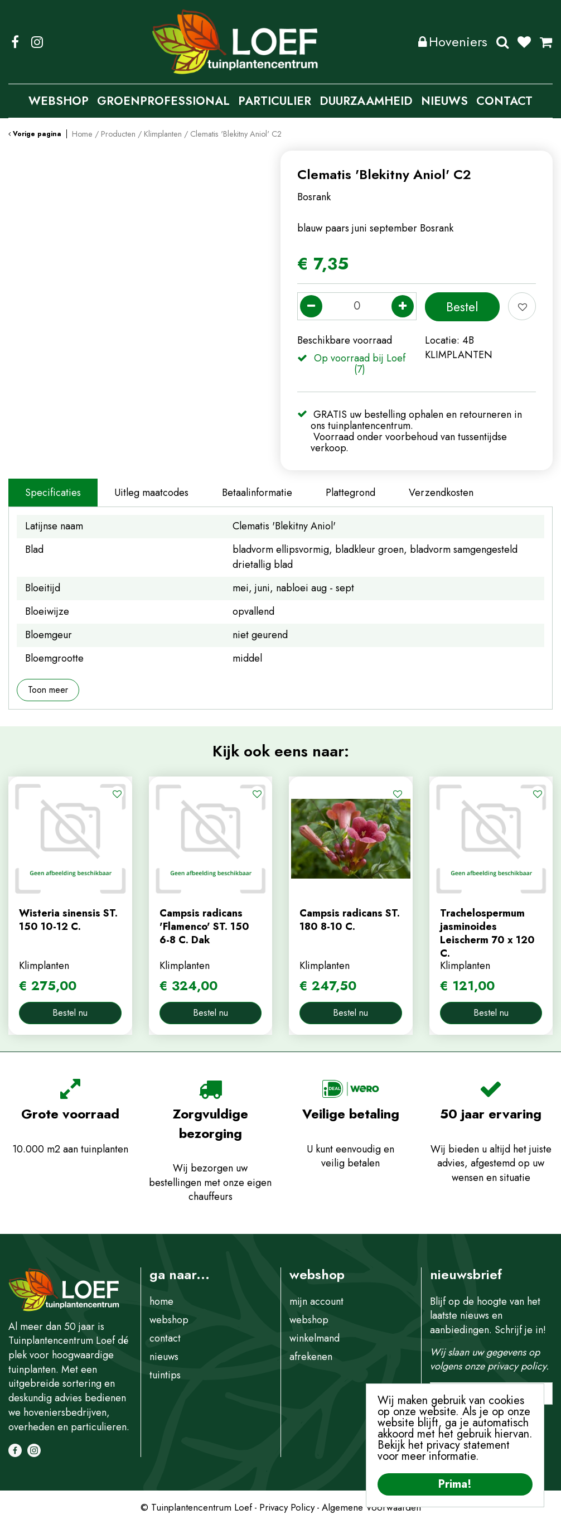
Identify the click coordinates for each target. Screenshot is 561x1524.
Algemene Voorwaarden (371, 1507)
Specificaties (53, 492)
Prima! (455, 1484)
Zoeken (502, 42)
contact (165, 1338)
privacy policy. (518, 1366)
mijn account (316, 1301)
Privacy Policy (287, 1507)
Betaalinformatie (257, 492)
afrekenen (310, 1356)
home (161, 1301)
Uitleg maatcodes (151, 492)
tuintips (165, 1375)
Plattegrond (350, 492)
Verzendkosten (441, 492)
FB (15, 42)
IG (36, 42)
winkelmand (314, 1338)
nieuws (163, 1356)
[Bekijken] (546, 42)
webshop (168, 1320)
